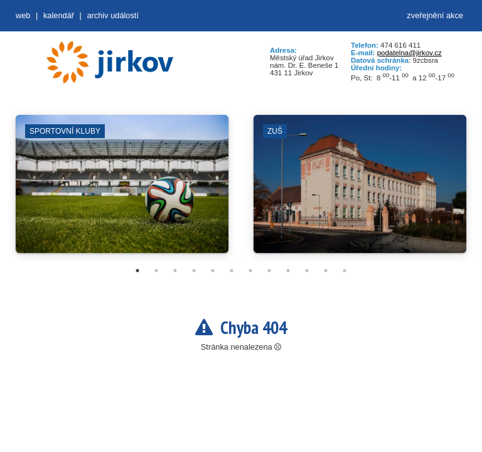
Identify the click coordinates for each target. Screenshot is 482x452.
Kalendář (58, 15)
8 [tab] (269, 270)
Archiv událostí (113, 15)
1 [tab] (137, 270)
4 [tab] (194, 270)
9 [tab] (288, 270)
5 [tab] (212, 270)
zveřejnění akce (435, 15)
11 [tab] (325, 270)
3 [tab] (175, 270)
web (23, 15)
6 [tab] (231, 270)
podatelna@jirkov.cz (409, 52)
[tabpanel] (122, 190)
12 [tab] (344, 270)
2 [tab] (156, 270)
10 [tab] (307, 270)
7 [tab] (250, 270)
